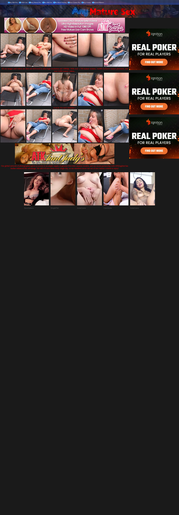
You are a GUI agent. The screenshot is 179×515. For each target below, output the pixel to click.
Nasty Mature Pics (35, 2)
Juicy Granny (87, 2)
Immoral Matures (98, 2)
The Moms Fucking (61, 2)
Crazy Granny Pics (74, 2)
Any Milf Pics (13, 2)
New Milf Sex (48, 2)
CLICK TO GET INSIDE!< (65, 108)
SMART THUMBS (95, 446)
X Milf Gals (24, 2)
